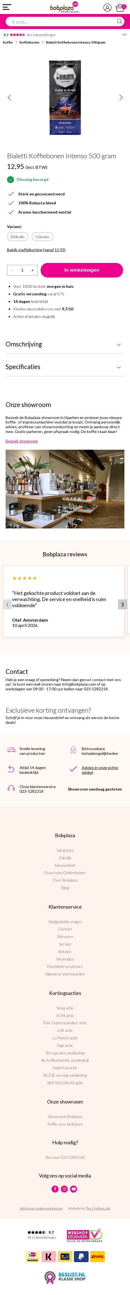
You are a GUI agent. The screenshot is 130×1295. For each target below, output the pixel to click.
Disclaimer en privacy (65, 966)
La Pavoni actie (65, 1037)
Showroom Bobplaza (65, 1116)
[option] (65, 97)
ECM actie (65, 1015)
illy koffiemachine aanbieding (65, 1060)
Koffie (8, 42)
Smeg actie (65, 1008)
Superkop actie (65, 1067)
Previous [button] (9, 98)
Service (65, 944)
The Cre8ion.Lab (97, 1208)
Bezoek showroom (22, 441)
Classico (42, 236)
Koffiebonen (29, 42)
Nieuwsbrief (65, 865)
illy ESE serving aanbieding (65, 1075)
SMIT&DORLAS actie (65, 1082)
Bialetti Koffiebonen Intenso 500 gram (75, 42)
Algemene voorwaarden (65, 973)
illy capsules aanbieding (65, 1052)
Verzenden (65, 959)
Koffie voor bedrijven (65, 1124)
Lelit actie (65, 1030)
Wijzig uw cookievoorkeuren (41, 1208)
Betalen (65, 951)
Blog (65, 887)
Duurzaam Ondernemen (65, 872)
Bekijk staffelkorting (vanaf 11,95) (36, 250)
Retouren (65, 936)
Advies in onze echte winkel (100, 770)
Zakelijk (65, 857)
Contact (65, 929)
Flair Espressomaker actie (65, 1022)
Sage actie (65, 1045)
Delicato (18, 236)
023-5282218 (72, 1157)
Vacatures (65, 850)
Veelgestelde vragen (65, 921)
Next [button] (121, 98)
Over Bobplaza (65, 880)
